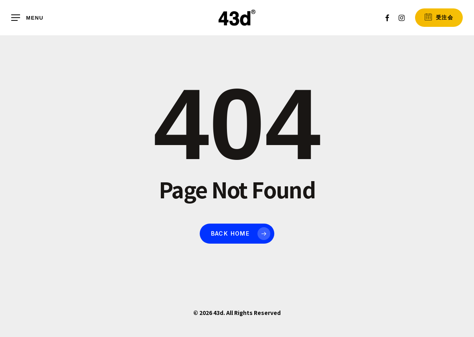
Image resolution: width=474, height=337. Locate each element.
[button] (27, 18)
